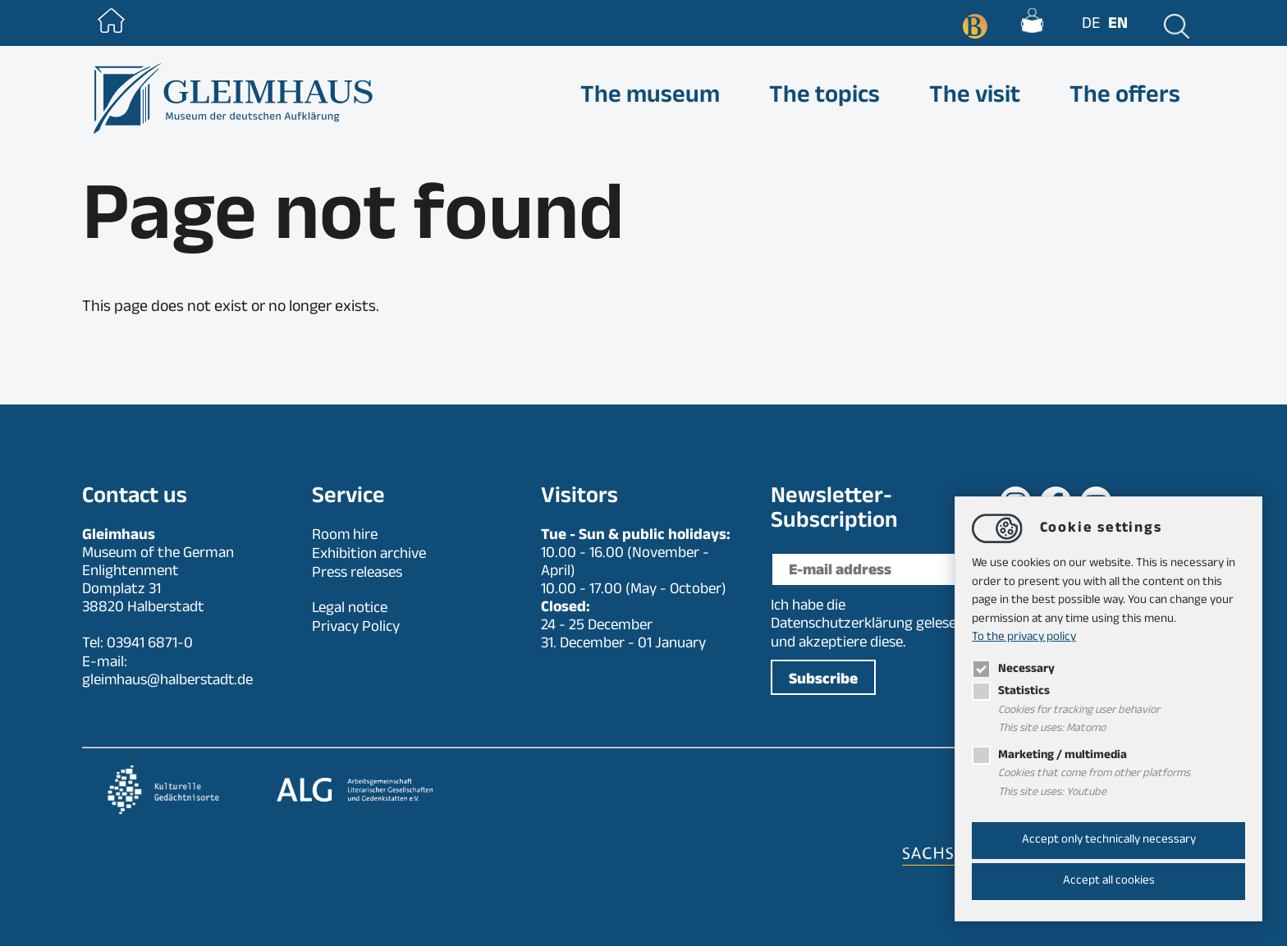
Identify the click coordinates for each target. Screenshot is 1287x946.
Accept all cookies (1109, 881)
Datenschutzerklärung (842, 625)
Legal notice (350, 607)
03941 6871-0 (150, 645)
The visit (974, 98)
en (1116, 25)
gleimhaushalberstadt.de (168, 681)
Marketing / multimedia (1050, 756)
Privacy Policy (356, 625)
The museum (650, 98)
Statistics (1011, 692)
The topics (824, 98)
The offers (1124, 98)
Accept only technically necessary (1109, 840)
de (1089, 25)
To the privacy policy (1024, 638)
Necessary (1013, 670)
